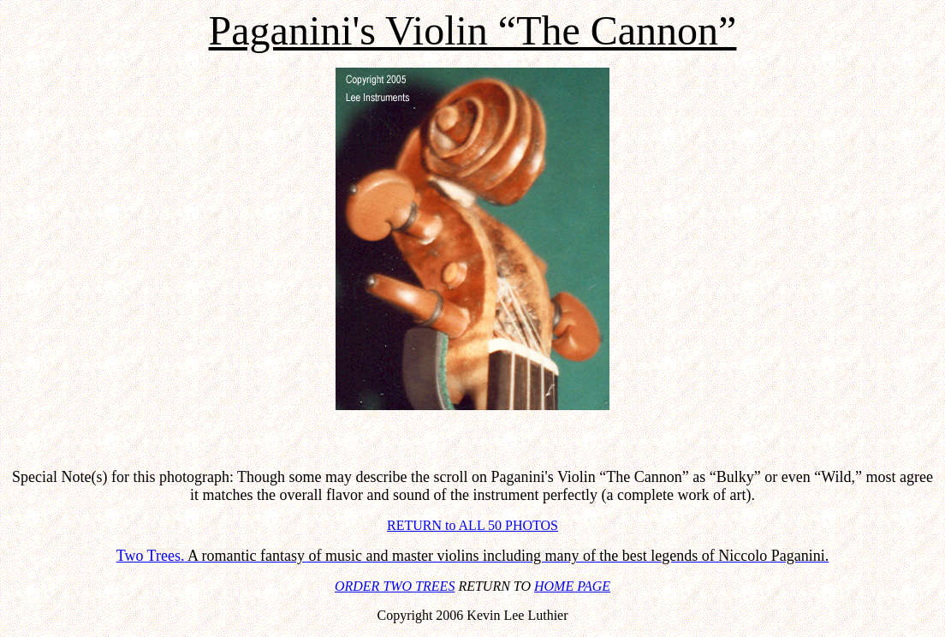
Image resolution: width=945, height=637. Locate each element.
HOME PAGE (572, 586)
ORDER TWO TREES (395, 586)
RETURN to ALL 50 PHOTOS (472, 525)
